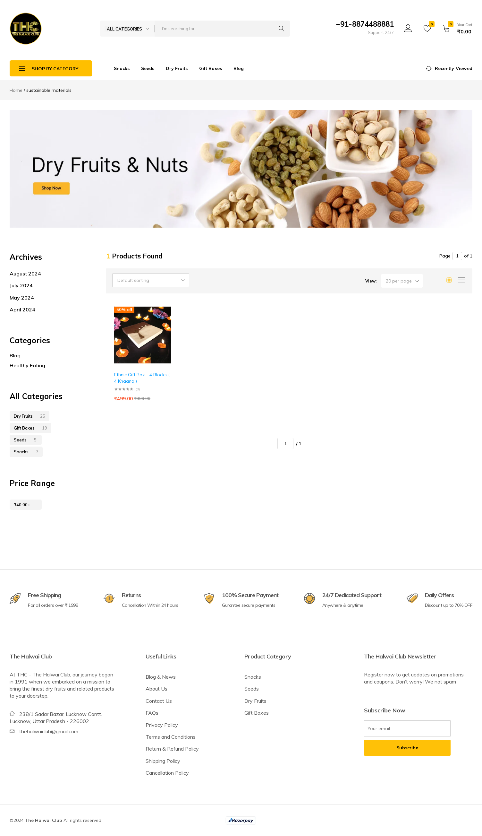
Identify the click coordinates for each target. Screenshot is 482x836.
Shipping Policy (163, 761)
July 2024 (21, 285)
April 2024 (22, 309)
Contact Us (159, 701)
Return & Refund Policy (172, 748)
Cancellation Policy (167, 773)
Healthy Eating (27, 365)
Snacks (122, 68)
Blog (238, 68)
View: (370, 280)
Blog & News (161, 677)
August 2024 (25, 273)
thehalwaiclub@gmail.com (48, 731)
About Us (156, 688)
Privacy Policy (162, 725)
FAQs (152, 713)
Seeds (147, 68)
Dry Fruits (177, 68)
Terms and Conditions (171, 737)
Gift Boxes (210, 68)
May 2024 (22, 297)
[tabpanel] (241, 169)
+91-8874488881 (365, 24)
